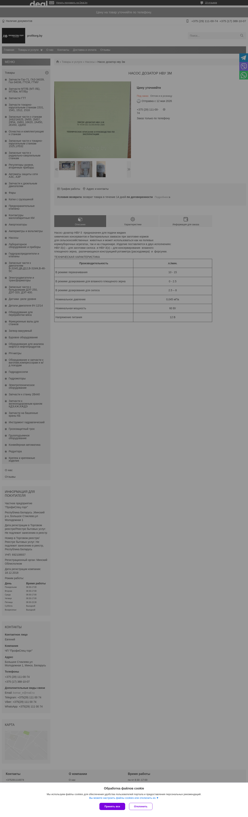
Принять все (112, 806)
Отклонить (140, 806)
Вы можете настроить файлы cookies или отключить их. (122, 797)
